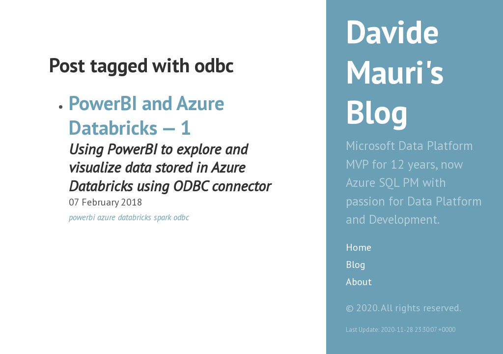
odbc (181, 217)
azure (106, 217)
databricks (134, 217)
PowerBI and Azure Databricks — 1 (146, 115)
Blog (355, 264)
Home (358, 247)
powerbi (82, 217)
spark (162, 217)
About (359, 281)
